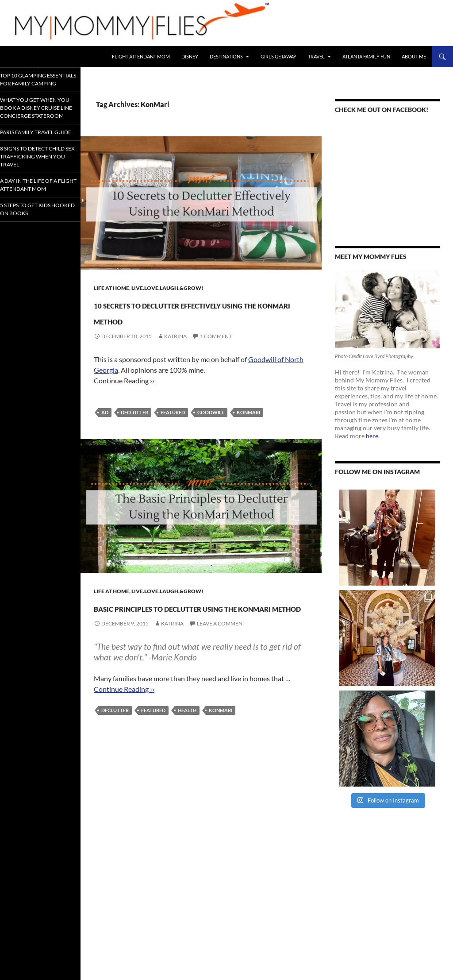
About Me (414, 56)
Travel (316, 56)
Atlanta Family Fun (366, 56)
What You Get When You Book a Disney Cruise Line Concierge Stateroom (38, 121)
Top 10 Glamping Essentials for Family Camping (34, 83)
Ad (104, 428)
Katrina (175, 352)
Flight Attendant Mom (141, 56)
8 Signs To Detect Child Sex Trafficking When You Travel (36, 187)
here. (373, 436)
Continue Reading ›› (124, 737)
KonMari (248, 428)
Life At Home (111, 288)
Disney (189, 56)
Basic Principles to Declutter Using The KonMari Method (174, 638)
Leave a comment (221, 671)
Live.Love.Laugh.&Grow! (167, 288)
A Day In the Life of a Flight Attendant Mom (38, 222)
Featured (173, 428)
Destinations (226, 56)
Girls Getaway (278, 56)
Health (187, 758)
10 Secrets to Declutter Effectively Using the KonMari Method (187, 319)
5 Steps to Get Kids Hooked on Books (36, 250)
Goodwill (210, 428)
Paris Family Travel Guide (37, 156)
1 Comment (216, 352)
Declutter (134, 428)
